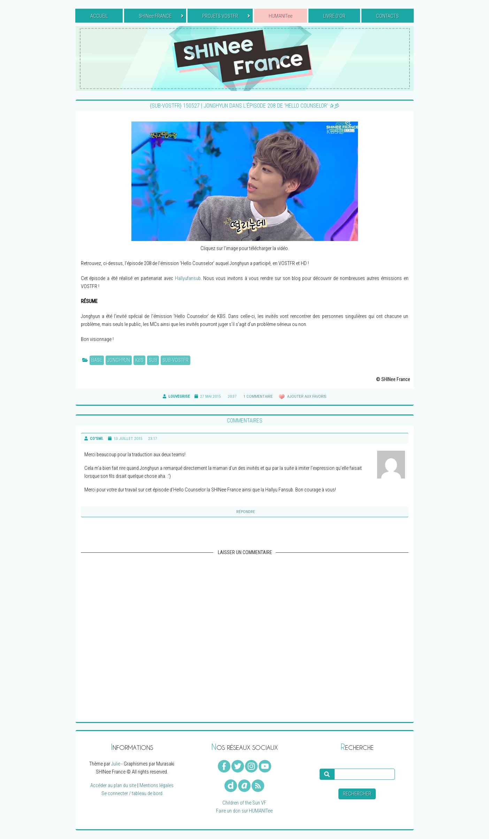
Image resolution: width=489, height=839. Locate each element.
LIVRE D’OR (334, 16)
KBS (139, 360)
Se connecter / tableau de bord (131, 794)
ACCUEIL (99, 16)
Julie (115, 764)
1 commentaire (258, 396)
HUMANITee (280, 16)
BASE (96, 360)
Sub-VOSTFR (175, 360)
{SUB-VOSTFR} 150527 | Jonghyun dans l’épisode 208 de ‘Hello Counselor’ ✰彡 (244, 105)
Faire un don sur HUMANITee (244, 811)
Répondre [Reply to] (245, 511)
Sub (153, 360)
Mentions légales (156, 785)
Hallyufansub (188, 278)
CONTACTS (387, 16)
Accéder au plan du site (113, 785)
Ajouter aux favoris (306, 396)
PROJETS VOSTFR (226, 16)
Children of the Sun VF (244, 803)
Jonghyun (118, 360)
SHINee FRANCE (161, 16)
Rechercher (357, 794)
